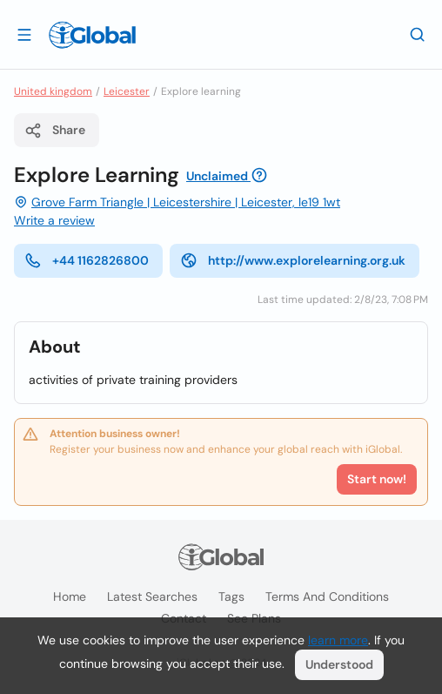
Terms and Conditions (327, 596)
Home (69, 596)
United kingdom (53, 91)
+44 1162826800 (86, 260)
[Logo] (92, 34)
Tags (231, 596)
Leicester (127, 91)
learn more (338, 640)
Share (54, 130)
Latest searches (152, 596)
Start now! (376, 479)
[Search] (417, 34)
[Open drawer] (24, 34)
